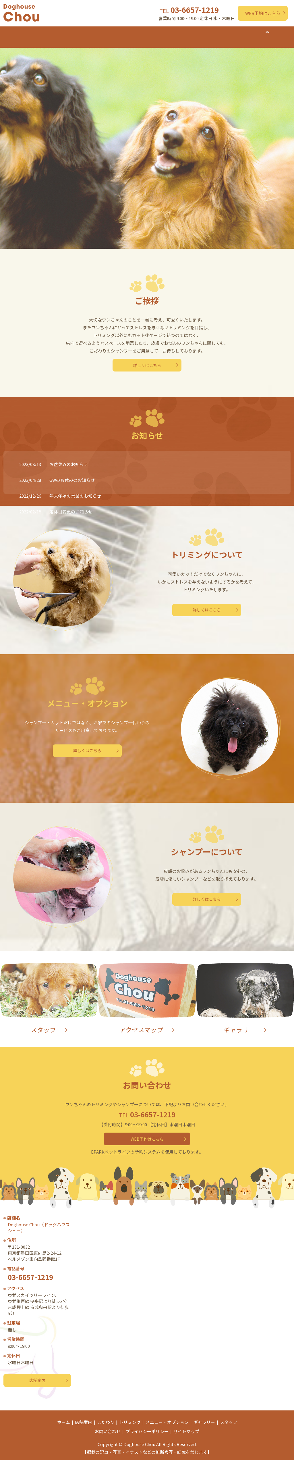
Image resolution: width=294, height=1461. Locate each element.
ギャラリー (229, 34)
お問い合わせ (108, 1432)
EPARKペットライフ (110, 1149)
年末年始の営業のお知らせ (75, 490)
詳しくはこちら (147, 359)
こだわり (75, 34)
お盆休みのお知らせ (68, 458)
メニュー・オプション (151, 34)
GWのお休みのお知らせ (72, 474)
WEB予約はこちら (262, 13)
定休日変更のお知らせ (70, 506)
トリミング (107, 34)
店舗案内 (46, 34)
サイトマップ (186, 1432)
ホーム (19, 34)
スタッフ (260, 34)
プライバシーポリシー (147, 1432)
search (284, 34)
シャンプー (195, 34)
